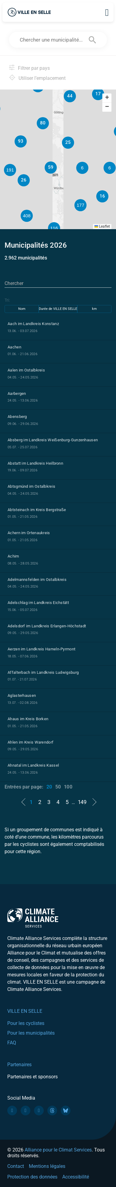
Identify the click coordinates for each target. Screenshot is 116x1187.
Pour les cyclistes (25, 1023)
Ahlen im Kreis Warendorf (30, 742)
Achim (13, 556)
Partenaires (19, 1064)
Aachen (14, 347)
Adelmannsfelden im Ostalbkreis (37, 579)
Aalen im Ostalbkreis (26, 370)
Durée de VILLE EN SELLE (58, 309)
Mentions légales (47, 1166)
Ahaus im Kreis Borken (28, 719)
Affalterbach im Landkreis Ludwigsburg (43, 672)
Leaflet (102, 226)
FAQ (11, 1043)
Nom (22, 309)
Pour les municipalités (31, 1033)
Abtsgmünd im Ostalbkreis (31, 486)
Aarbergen (17, 393)
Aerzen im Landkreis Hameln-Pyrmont (41, 649)
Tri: (7, 300)
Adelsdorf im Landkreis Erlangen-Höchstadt (47, 626)
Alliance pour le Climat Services (58, 1150)
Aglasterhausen (22, 695)
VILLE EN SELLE (24, 1011)
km (94, 309)
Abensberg (17, 416)
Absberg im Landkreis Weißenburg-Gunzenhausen (53, 440)
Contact (15, 1166)
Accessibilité (75, 1177)
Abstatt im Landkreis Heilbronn (35, 463)
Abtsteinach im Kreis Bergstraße (37, 509)
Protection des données (32, 1177)
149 (82, 802)
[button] (110, 168)
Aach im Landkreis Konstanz (33, 323)
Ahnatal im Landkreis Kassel (33, 765)
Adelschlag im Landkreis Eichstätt (38, 602)
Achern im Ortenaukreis (29, 533)
